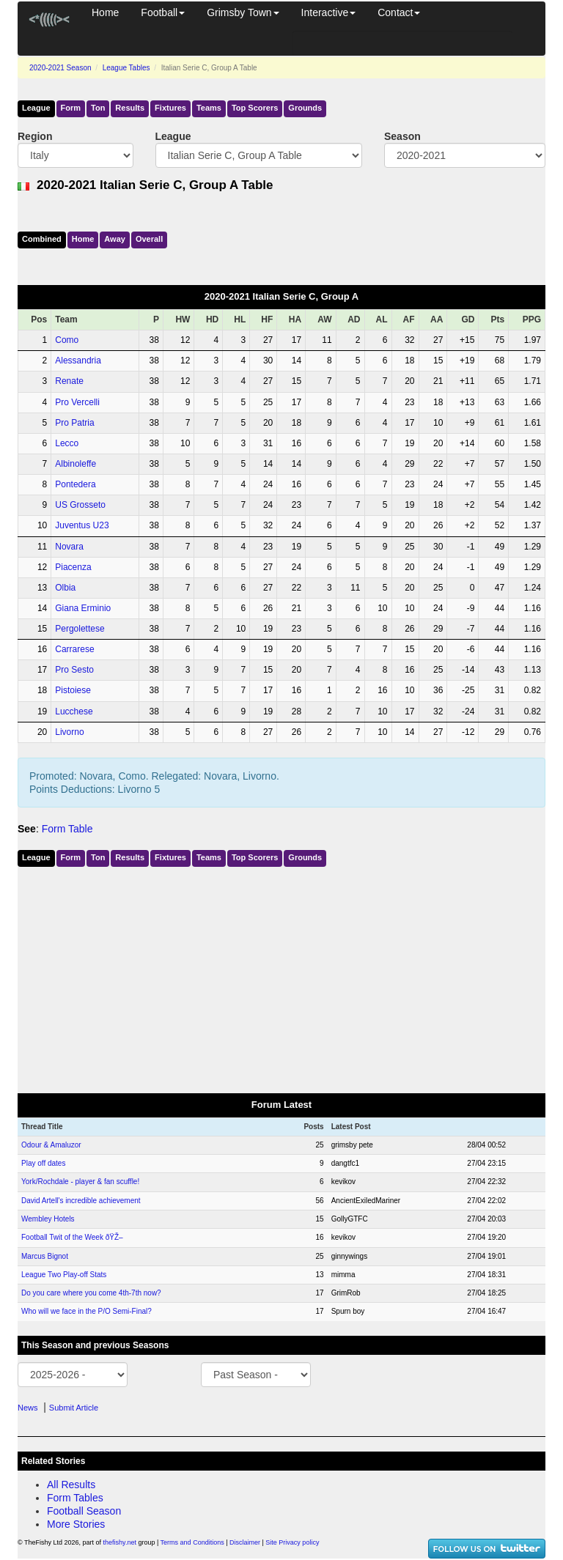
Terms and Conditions (192, 1542)
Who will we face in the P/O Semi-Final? (86, 1311)
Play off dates (43, 1163)
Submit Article (73, 1407)
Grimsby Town (243, 12)
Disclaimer (244, 1542)
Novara (69, 546)
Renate (69, 381)
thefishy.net (119, 1542)
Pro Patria (74, 423)
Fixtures (170, 107)
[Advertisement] (281, 976)
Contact (399, 12)
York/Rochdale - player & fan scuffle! (80, 1182)
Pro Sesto (74, 670)
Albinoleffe (75, 464)
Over (149, 238)
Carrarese (74, 649)
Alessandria (78, 360)
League (36, 107)
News (28, 1407)
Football (163, 12)
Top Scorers (255, 107)
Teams (208, 107)
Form (71, 107)
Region (35, 136)
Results (129, 107)
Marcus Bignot (44, 1256)
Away (114, 238)
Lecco (66, 443)
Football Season (84, 1511)
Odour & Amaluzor (51, 1145)
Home (105, 12)
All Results (71, 1484)
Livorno (69, 732)
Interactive (328, 12)
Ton (98, 107)
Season (402, 136)
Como (66, 340)
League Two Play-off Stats (63, 1275)
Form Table (67, 829)
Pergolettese (79, 629)
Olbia (65, 588)
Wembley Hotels (48, 1219)
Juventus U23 (81, 525)
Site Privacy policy (292, 1542)
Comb (42, 238)
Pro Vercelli (77, 402)
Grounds (305, 107)
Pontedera (75, 484)
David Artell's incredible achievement (81, 1201)
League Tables (126, 68)
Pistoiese (73, 690)
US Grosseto (80, 505)
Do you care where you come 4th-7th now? (91, 1293)
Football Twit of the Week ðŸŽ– (72, 1237)
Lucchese (73, 711)
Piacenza (73, 567)
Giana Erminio (83, 608)
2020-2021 (60, 68)
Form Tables (75, 1498)
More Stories (76, 1524)
